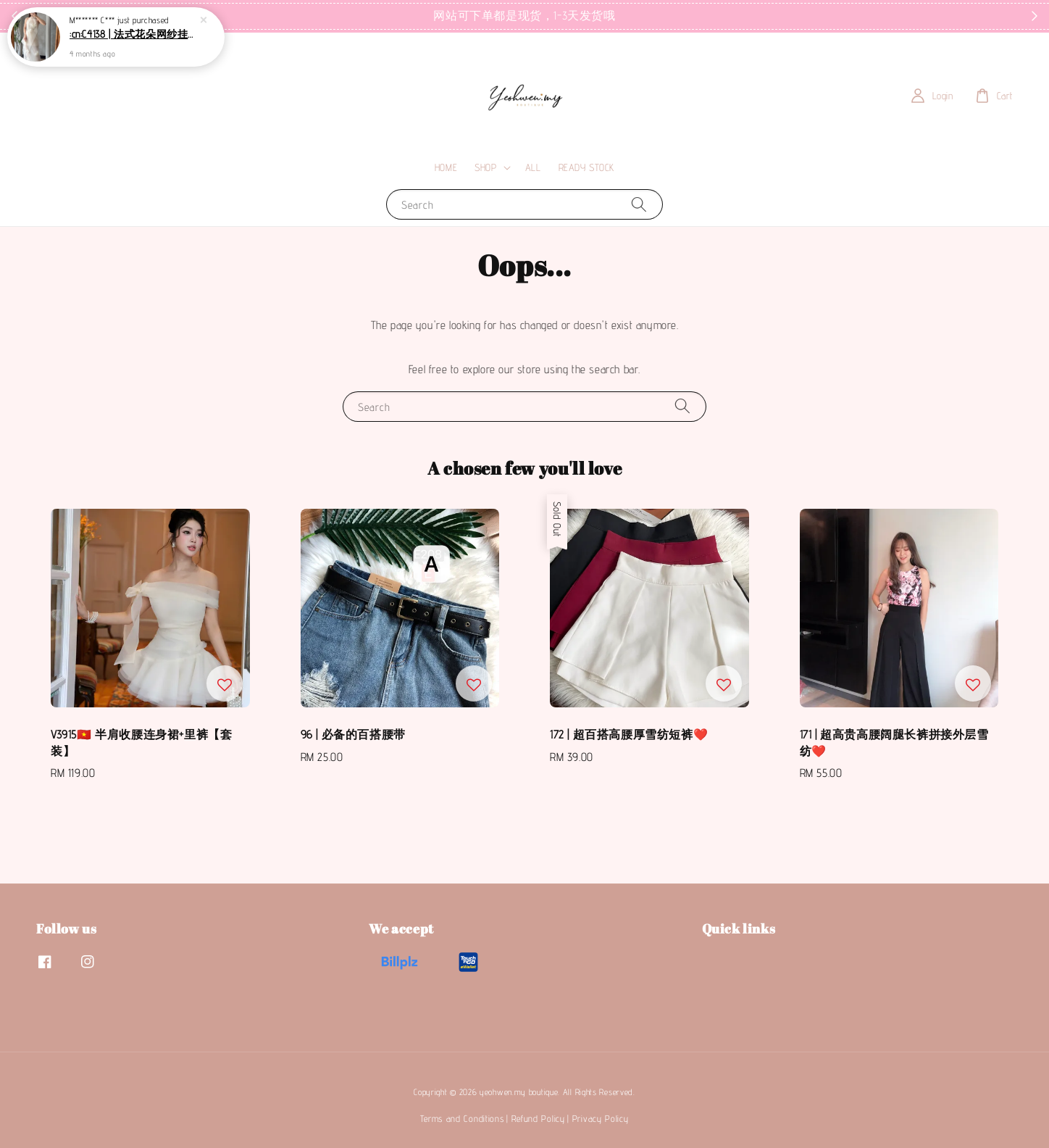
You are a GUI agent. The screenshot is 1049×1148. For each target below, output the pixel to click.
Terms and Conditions (461, 1118)
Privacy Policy (600, 1118)
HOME (446, 167)
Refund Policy (538, 1118)
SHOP (485, 167)
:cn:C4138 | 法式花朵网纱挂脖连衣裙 (133, 31)
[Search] (639, 204)
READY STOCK (587, 167)
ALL (533, 167)
